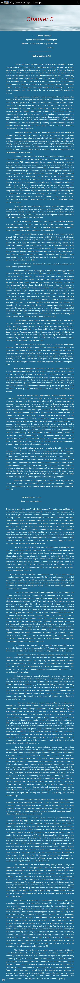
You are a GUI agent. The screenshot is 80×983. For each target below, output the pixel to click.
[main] (40, 18)
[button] (2, 2)
